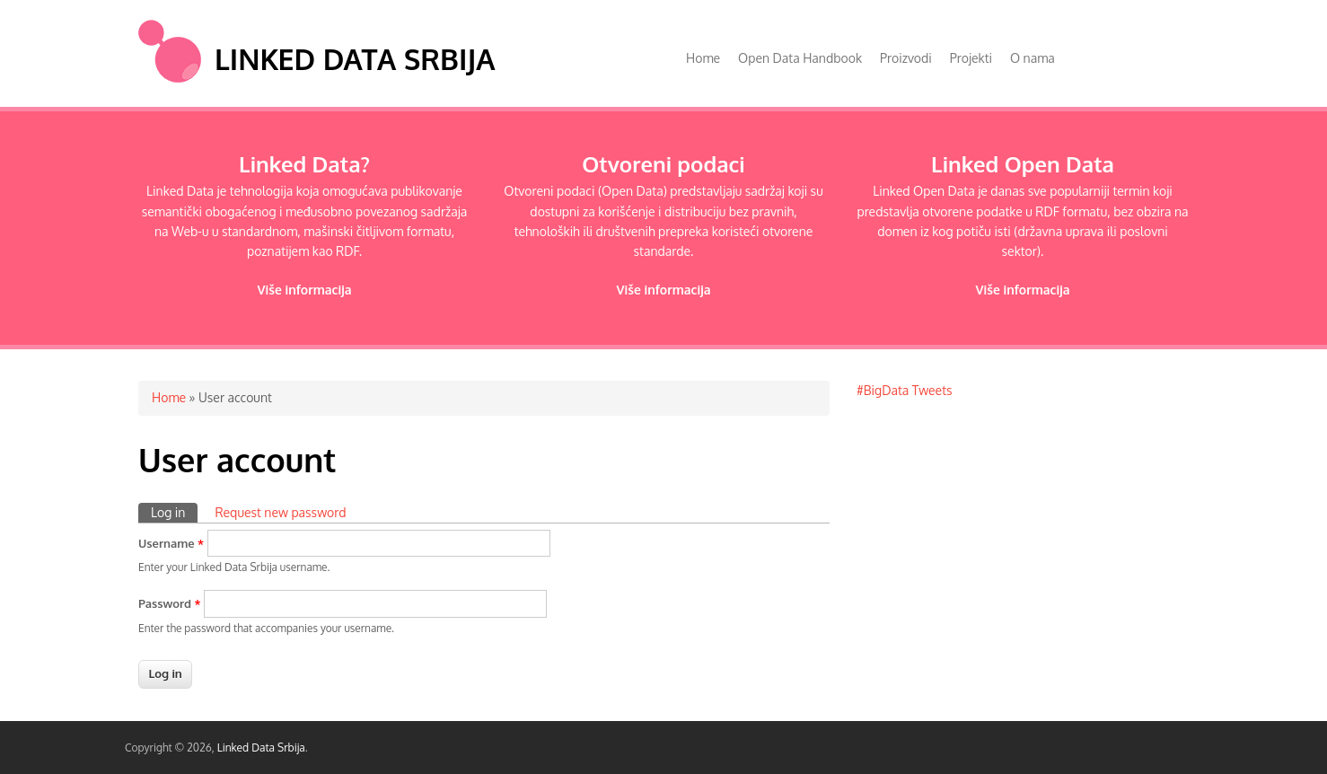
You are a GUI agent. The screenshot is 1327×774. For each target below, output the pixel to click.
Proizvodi (906, 58)
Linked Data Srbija (355, 58)
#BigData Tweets (905, 390)
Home (703, 58)
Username (171, 543)
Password (169, 603)
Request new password (280, 512)
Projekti (971, 58)
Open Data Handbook (800, 58)
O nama (1032, 58)
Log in (174, 511)
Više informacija (304, 289)
